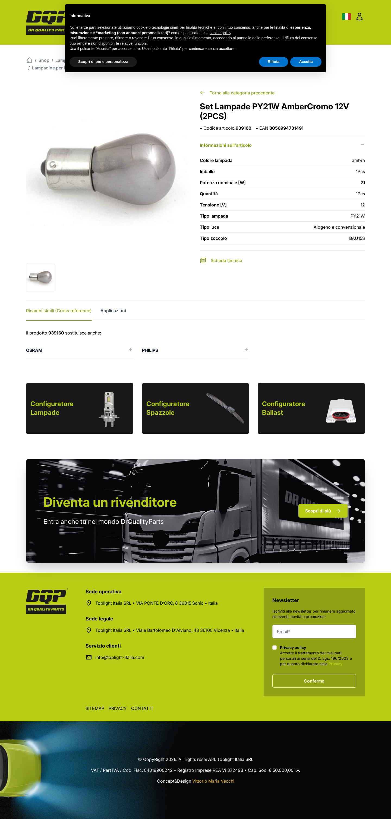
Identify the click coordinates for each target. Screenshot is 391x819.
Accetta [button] (306, 61)
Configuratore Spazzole (168, 408)
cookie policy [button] (220, 33)
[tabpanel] (195, 345)
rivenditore (110, 502)
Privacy (335, 663)
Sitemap (95, 708)
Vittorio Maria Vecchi (213, 781)
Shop (44, 60)
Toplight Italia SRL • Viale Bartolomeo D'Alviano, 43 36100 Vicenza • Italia (169, 630)
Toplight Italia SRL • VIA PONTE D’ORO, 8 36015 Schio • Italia (156, 603)
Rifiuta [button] (274, 61)
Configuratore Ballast (283, 408)
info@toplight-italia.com (119, 657)
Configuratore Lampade (52, 408)
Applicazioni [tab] (113, 310)
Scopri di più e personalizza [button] (103, 61)
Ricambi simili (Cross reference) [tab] (59, 310)
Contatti (142, 708)
